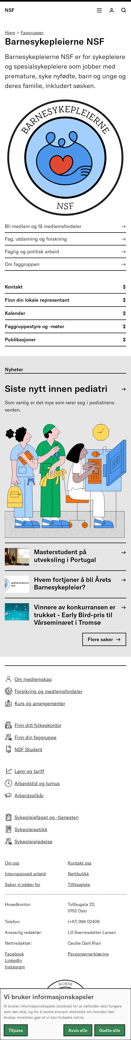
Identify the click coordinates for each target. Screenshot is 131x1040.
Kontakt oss (79, 863)
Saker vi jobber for (22, 884)
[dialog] (65, 1014)
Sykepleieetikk (31, 829)
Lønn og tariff (29, 771)
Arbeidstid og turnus (37, 783)
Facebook (14, 954)
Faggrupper (32, 32)
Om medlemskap (33, 679)
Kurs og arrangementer (40, 703)
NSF (10, 10)
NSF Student (28, 749)
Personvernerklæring (88, 954)
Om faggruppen (22, 264)
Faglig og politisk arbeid (32, 251)
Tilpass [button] (16, 1030)
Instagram (15, 966)
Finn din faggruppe (35, 737)
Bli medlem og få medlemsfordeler (43, 226)
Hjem (10, 32)
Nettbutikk (78, 873)
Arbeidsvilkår (29, 795)
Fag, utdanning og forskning (36, 239)
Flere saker (100, 639)
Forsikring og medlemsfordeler (48, 691)
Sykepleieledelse (33, 841)
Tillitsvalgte (79, 884)
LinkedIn (13, 960)
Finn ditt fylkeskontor (38, 725)
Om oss (12, 863)
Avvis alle (77, 1030)
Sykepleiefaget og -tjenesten (47, 817)
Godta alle (109, 1030)
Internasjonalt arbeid (25, 873)
